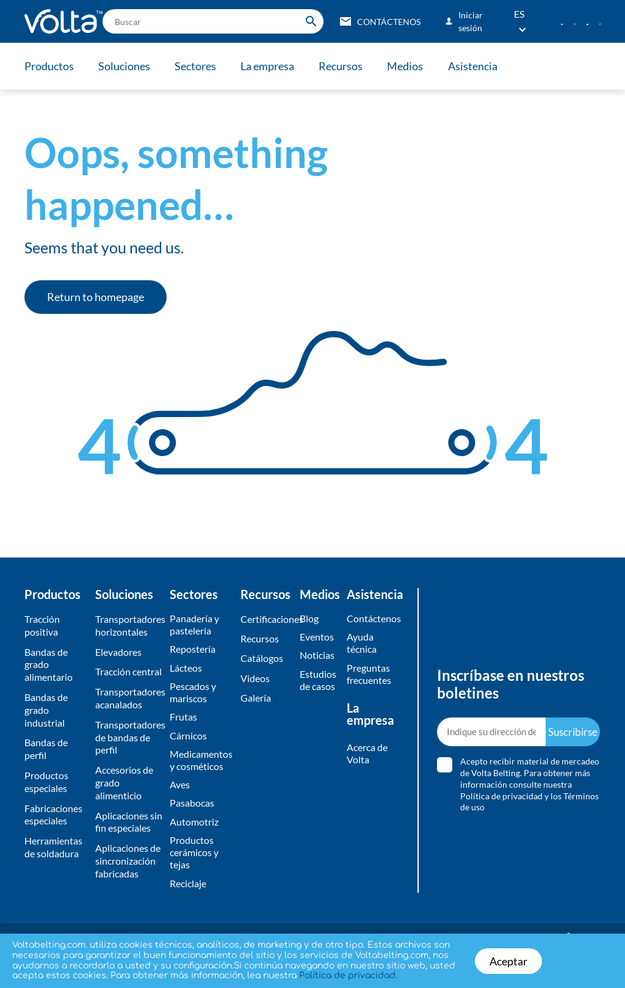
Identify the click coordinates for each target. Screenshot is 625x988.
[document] (312, 494)
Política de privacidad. (348, 975)
